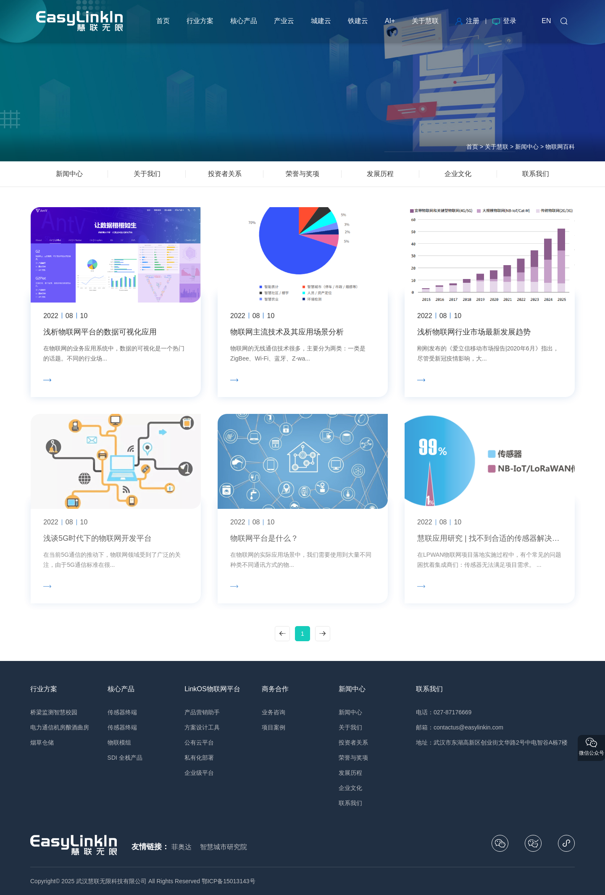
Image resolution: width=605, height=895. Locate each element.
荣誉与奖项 (353, 757)
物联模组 (119, 742)
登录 (504, 20)
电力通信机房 (48, 727)
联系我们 (350, 803)
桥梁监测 (42, 712)
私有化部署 (199, 757)
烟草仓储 (42, 742)
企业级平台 (199, 772)
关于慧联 (496, 146)
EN (546, 20)
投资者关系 (353, 742)
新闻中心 (527, 146)
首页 (472, 146)
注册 (467, 20)
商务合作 (275, 688)
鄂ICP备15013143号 (228, 881)
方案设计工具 (202, 727)
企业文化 (350, 787)
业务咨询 (273, 712)
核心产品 (121, 688)
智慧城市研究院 (223, 846)
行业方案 (43, 688)
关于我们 (350, 727)
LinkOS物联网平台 (212, 688)
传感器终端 (122, 712)
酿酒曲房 (77, 727)
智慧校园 (65, 712)
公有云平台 (199, 742)
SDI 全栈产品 (125, 757)
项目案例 (273, 727)
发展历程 (350, 772)
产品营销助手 (202, 712)
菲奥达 (181, 846)
